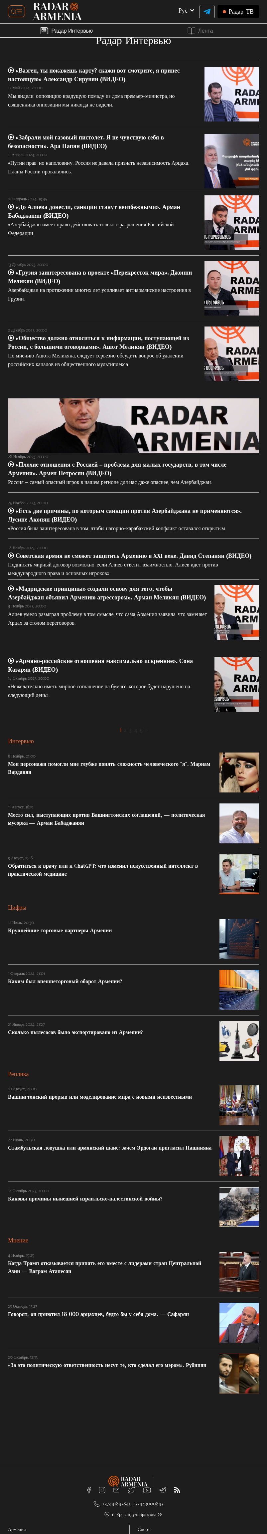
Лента (200, 31)
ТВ (238, 11)
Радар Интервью (67, 30)
